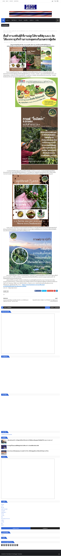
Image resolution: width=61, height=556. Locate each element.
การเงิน (2, 515)
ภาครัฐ (37, 20)
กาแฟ (7, 31)
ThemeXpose (8, 554)
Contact (11, 1)
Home (4, 1)
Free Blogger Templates (17, 554)
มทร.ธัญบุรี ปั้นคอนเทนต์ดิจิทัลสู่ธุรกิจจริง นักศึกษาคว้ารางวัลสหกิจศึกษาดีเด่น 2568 (23, 445)
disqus (52, 307)
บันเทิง (31, 20)
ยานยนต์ (3, 511)
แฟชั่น (2, 520)
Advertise (16, 1)
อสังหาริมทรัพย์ (4, 509)
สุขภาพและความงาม (5, 519)
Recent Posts (16, 528)
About (7, 1)
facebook (57, 307)
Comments (45, 528)
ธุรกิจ (7, 20)
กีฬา (2, 517)
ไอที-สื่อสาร (14, 20)
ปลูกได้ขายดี (13, 31)
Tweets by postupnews (6, 434)
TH (29, 31)
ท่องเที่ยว (26, 20)
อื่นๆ (2, 523)
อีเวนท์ (20, 20)
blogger (47, 307)
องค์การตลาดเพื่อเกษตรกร (21, 31)
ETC (3, 535)
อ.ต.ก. (27, 31)
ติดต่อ (2, 525)
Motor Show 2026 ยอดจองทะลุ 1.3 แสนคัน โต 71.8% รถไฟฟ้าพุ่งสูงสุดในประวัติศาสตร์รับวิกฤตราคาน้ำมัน (27, 451)
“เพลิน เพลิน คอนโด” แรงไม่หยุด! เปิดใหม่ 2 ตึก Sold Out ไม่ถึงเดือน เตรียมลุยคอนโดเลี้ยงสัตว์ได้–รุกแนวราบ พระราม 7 (30, 440)
